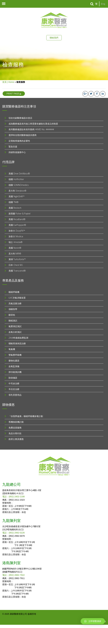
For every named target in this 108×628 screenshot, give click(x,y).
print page (13, 93)
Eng (103, 3)
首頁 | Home (8, 82)
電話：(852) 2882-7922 (13, 575)
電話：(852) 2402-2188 (13, 496)
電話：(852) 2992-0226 (13, 532)
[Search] (92, 4)
